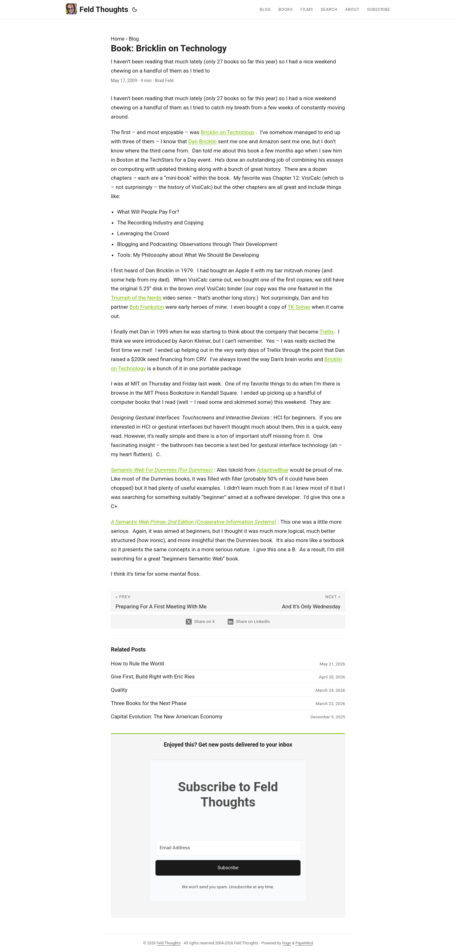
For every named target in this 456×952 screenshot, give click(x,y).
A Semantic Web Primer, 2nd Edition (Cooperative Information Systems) (193, 522)
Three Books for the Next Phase (149, 703)
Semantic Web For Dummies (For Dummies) (162, 470)
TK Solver (299, 307)
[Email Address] (228, 847)
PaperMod (304, 943)
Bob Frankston (147, 307)
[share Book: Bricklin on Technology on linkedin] (249, 621)
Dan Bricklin (202, 141)
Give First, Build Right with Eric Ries (153, 676)
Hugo (286, 943)
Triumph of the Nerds (136, 298)
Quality (119, 690)
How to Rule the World (137, 663)
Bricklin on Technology (228, 132)
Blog (134, 39)
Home (117, 39)
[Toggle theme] (134, 9)
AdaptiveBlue (272, 470)
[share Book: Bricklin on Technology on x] (200, 621)
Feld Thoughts (97, 9)
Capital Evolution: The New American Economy (166, 716)
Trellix (327, 331)
